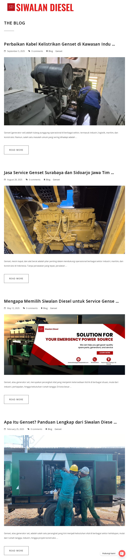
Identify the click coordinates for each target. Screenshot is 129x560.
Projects (90, 7)
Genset (58, 51)
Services (75, 7)
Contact (118, 7)
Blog (104, 7)
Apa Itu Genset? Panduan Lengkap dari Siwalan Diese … (60, 422)
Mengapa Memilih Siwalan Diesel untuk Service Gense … (61, 301)
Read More (16, 149)
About (61, 7)
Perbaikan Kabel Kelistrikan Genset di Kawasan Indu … (59, 44)
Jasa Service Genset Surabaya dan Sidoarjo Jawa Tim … (59, 172)
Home (48, 7)
